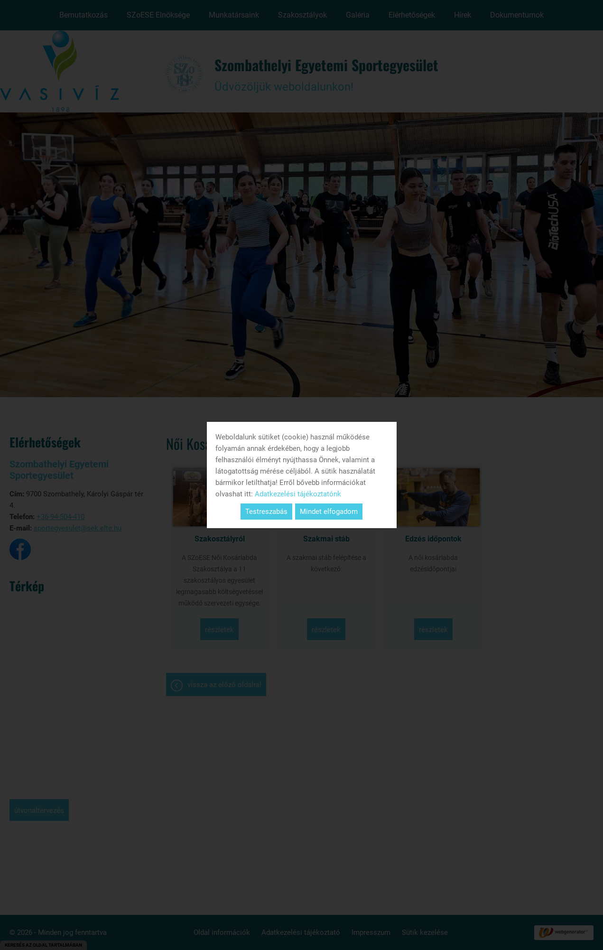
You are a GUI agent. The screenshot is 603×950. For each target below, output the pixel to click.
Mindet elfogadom (329, 511)
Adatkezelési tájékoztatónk (298, 494)
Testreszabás (266, 511)
